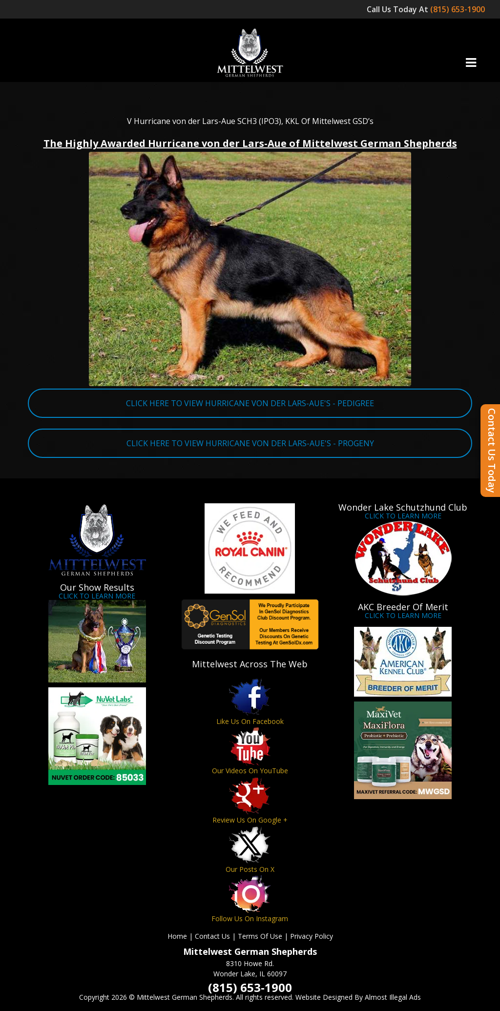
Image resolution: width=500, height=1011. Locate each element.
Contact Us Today (492, 450)
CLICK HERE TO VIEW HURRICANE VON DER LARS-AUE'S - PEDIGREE (250, 403)
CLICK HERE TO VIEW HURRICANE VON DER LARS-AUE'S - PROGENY (250, 443)
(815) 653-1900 (458, 9)
